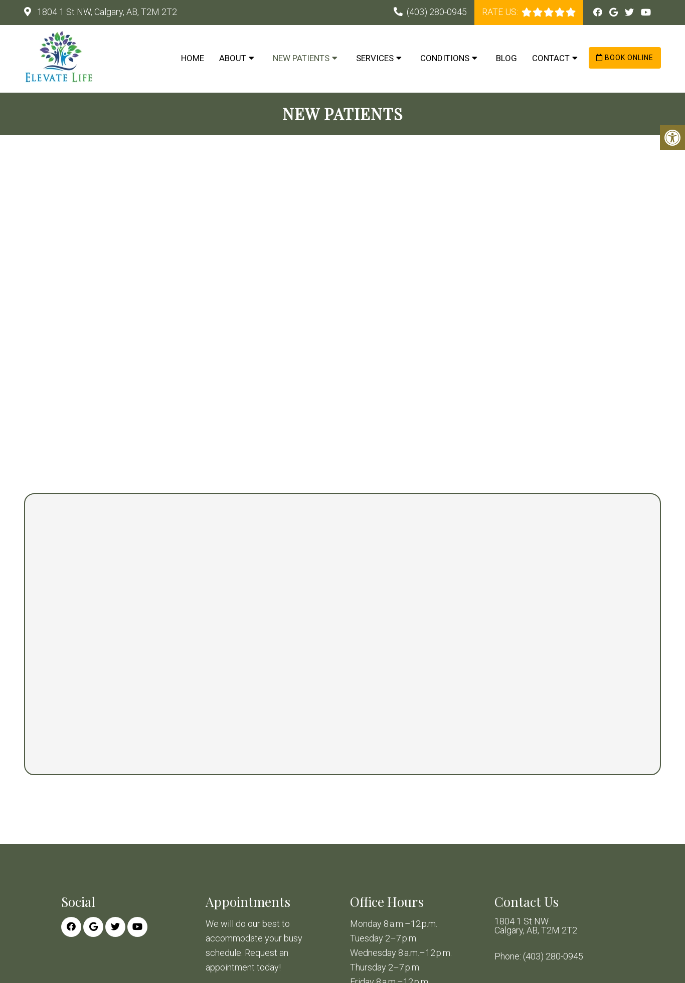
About (232, 58)
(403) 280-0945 (437, 12)
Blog (506, 58)
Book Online (624, 58)
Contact (551, 58)
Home (192, 58)
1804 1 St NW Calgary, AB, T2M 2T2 (535, 926)
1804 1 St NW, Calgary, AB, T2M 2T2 (106, 12)
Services (375, 58)
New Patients (301, 58)
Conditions (444, 58)
